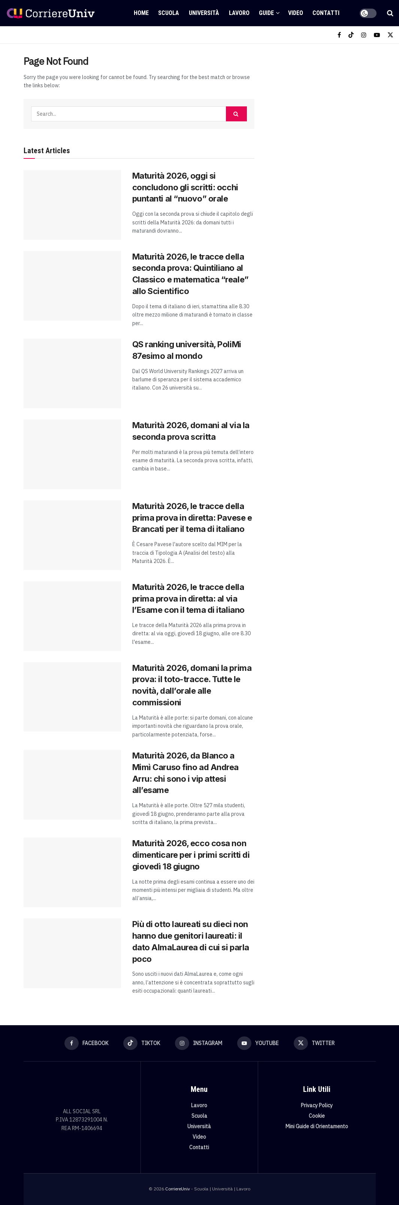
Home (141, 12)
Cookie (317, 1115)
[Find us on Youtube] (377, 35)
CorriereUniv (177, 1189)
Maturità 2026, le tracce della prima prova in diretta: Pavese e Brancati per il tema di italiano (192, 517)
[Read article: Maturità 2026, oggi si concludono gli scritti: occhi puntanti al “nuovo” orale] (72, 205)
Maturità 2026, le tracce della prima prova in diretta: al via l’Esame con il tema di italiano (188, 598)
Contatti (325, 12)
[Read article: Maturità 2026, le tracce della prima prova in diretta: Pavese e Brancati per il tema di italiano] (72, 535)
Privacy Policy (317, 1105)
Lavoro (239, 12)
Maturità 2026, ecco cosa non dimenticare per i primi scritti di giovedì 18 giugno (191, 854)
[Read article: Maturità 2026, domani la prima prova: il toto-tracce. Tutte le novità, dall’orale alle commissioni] (72, 697)
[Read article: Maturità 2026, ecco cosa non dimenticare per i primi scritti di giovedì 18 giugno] (72, 872)
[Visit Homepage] (51, 13)
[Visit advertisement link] (323, 107)
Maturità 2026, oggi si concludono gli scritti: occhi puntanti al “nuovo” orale (185, 187)
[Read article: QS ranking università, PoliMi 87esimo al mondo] (72, 373)
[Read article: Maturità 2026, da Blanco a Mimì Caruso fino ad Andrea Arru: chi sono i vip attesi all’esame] (72, 785)
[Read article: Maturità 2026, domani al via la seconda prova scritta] (72, 454)
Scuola (168, 12)
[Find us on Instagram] (363, 35)
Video (295, 12)
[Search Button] (390, 13)
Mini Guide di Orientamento (316, 1126)
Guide (266, 12)
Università (204, 12)
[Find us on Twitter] (390, 35)
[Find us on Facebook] (339, 35)
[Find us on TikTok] (351, 35)
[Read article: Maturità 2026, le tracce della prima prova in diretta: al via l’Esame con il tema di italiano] (72, 616)
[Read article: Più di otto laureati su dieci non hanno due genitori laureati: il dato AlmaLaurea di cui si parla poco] (72, 953)
